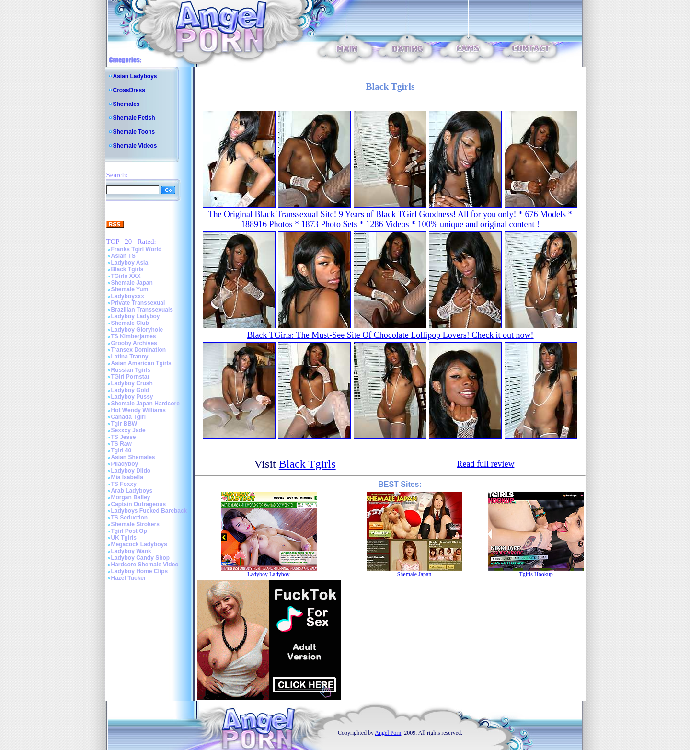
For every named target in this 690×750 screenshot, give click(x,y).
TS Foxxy (124, 484)
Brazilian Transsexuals (142, 309)
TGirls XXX (126, 276)
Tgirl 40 (121, 450)
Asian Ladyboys (135, 76)
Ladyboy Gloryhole (137, 329)
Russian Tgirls (131, 370)
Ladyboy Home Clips (139, 571)
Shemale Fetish (134, 118)
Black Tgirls (127, 269)
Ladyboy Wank (131, 551)
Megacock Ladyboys (139, 544)
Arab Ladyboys (132, 490)
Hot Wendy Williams (138, 410)
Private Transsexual (138, 303)
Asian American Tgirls (141, 363)
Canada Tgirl (128, 417)
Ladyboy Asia (130, 262)
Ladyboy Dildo (131, 470)
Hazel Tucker (128, 578)
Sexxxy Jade (128, 430)
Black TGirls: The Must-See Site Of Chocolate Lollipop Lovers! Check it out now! (390, 335)
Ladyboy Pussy (132, 396)
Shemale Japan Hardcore (145, 403)
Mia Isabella (127, 477)
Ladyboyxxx (127, 296)
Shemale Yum (130, 289)
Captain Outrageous (138, 504)
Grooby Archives (134, 343)
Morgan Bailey (130, 497)
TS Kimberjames (133, 336)
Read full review (485, 464)
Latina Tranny (130, 356)
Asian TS (123, 256)
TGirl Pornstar (130, 376)
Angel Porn (388, 732)
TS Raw (121, 443)
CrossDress (129, 90)
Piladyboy (124, 464)
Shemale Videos (135, 145)
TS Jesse (123, 437)
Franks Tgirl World (136, 249)
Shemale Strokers (135, 524)
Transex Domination (138, 349)
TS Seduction (129, 517)
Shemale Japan (132, 282)
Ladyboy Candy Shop (140, 557)
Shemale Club (130, 323)
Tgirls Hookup (535, 574)
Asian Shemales (133, 457)
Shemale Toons (134, 131)
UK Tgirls (124, 537)
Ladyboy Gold (130, 390)
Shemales (126, 104)
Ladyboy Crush (132, 383)
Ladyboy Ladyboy (135, 316)
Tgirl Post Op (129, 531)
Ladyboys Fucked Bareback (149, 511)
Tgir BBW (124, 423)
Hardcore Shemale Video (145, 564)
